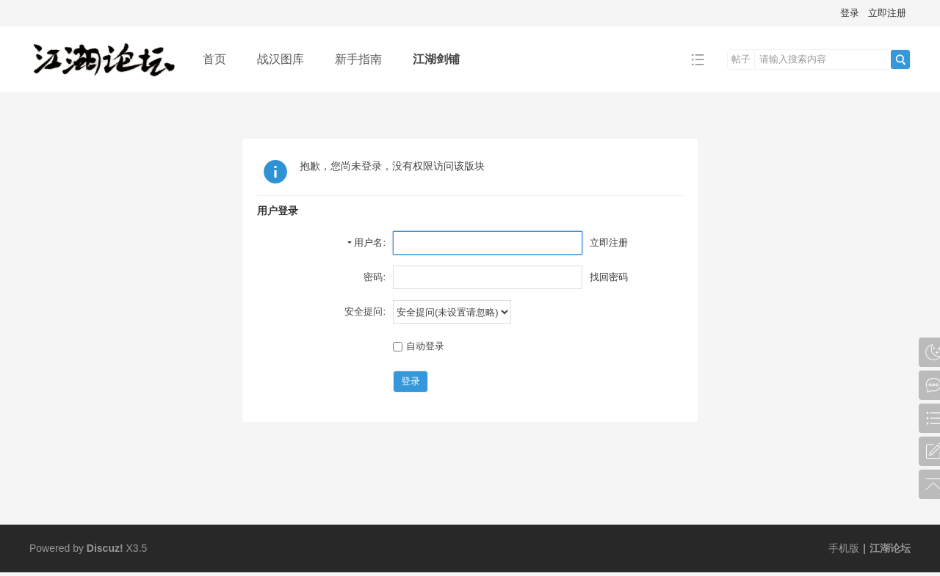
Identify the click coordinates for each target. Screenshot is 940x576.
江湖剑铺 (436, 59)
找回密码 (609, 276)
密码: (375, 276)
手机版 (843, 548)
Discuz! (105, 548)
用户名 (368, 242)
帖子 (741, 59)
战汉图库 (280, 59)
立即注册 (887, 12)
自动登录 (418, 345)
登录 (849, 12)
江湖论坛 (890, 548)
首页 (214, 59)
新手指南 (358, 59)
